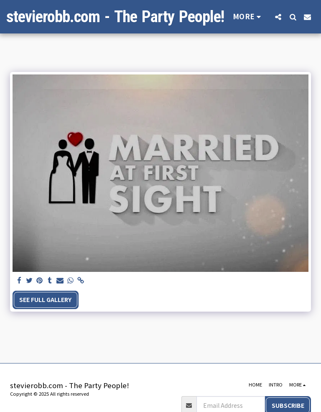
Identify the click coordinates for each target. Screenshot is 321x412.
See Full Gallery (45, 299)
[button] (278, 16)
